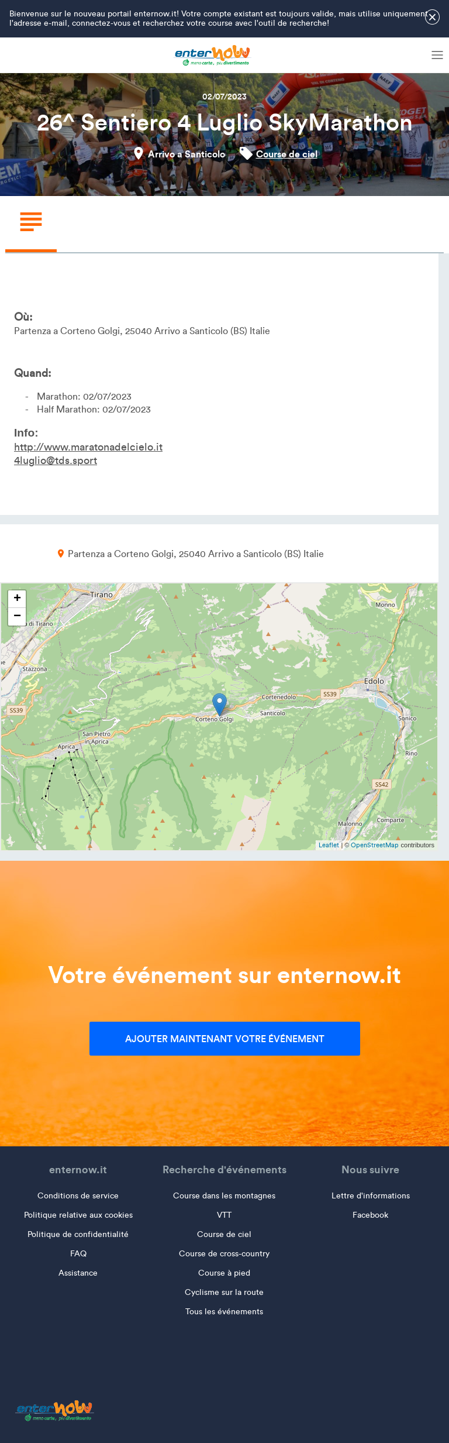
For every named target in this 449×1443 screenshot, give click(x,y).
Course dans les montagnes (224, 1196)
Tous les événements (224, 1312)
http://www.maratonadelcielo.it (88, 447)
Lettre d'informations (370, 1196)
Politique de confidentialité (78, 1234)
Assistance (78, 1273)
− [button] (17, 617)
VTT (224, 1215)
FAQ (78, 1254)
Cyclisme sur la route (224, 1292)
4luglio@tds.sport (55, 460)
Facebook (370, 1215)
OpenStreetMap (375, 845)
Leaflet (329, 845)
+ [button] (17, 599)
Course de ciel (286, 154)
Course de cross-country (224, 1254)
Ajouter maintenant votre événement (224, 1039)
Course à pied (224, 1273)
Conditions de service (78, 1196)
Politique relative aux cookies (78, 1215)
